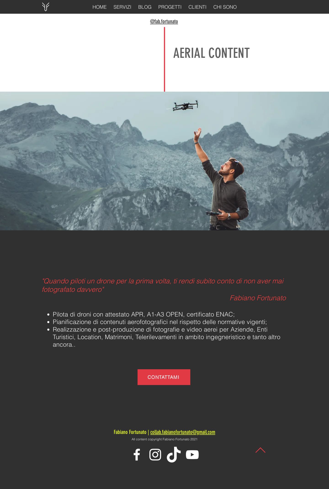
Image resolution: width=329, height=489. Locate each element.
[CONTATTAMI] (164, 377)
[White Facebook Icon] (137, 454)
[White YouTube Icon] (192, 454)
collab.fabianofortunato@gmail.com (182, 432)
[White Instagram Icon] (155, 454)
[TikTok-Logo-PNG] (174, 454)
